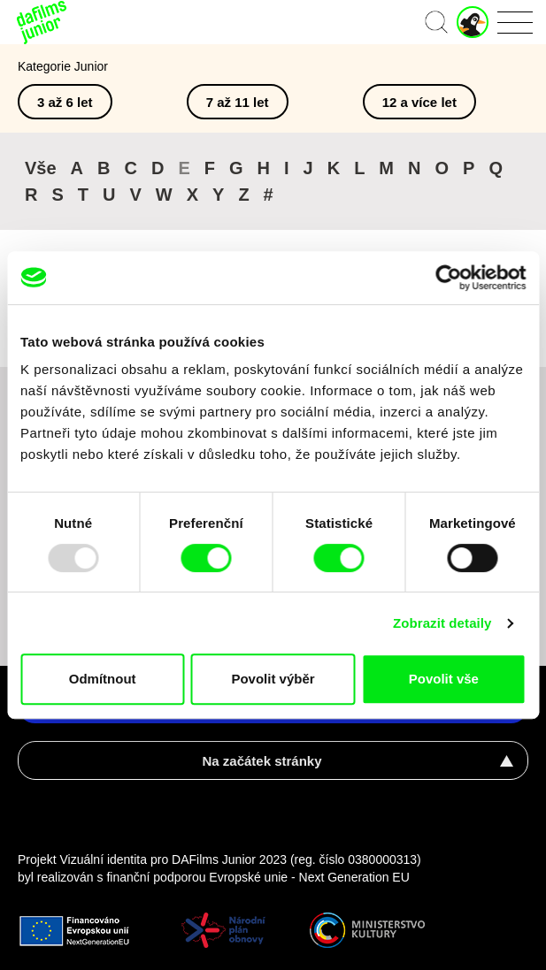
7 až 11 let (237, 102)
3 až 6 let (65, 102)
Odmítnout (102, 678)
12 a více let (419, 102)
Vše (41, 168)
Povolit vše (444, 678)
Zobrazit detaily (442, 622)
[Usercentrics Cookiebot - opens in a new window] (448, 277)
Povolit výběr (272, 678)
